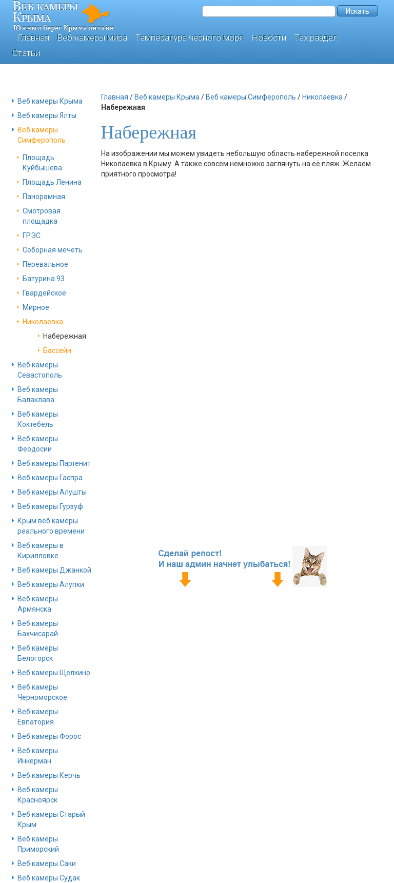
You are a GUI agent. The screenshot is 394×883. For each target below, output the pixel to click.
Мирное (36, 307)
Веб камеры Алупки (50, 584)
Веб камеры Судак (48, 878)
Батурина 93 (44, 278)
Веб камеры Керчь (49, 775)
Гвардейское (44, 293)
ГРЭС (32, 235)
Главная (33, 37)
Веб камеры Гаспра (50, 478)
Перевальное (45, 264)
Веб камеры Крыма (50, 101)
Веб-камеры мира (92, 37)
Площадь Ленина (52, 182)
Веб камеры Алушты (52, 492)
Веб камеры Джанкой (54, 570)
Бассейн (57, 350)
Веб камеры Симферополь (251, 97)
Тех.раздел (316, 37)
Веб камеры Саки (46, 863)
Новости (268, 37)
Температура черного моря (189, 37)
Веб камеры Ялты (46, 115)
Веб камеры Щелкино (53, 673)
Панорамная (44, 196)
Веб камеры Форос (49, 736)
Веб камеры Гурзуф (50, 506)
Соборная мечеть (53, 250)
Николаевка (43, 322)
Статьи (26, 53)
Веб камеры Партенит (54, 463)
